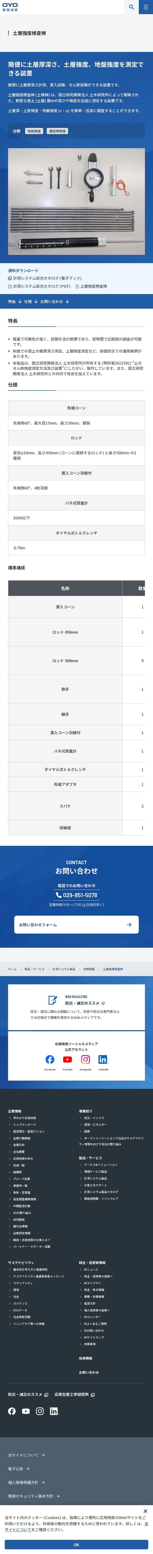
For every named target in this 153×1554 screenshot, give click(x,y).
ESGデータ (20, 1310)
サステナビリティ (21, 1262)
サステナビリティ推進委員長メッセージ (38, 1276)
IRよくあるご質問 (95, 1324)
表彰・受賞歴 (21, 1192)
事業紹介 (85, 1111)
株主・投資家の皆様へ (98, 1276)
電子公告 (15, 1468)
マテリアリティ (23, 1283)
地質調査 (34, 131)
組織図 (17, 1172)
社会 (16, 1296)
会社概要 (19, 1152)
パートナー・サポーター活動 (31, 1246)
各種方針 (19, 1145)
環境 (16, 1290)
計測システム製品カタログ (101, 1192)
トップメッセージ (24, 1124)
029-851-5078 (80, 895)
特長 (12, 301)
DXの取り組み (22, 1213)
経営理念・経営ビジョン (29, 1131)
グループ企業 (21, 1179)
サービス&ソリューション (101, 1164)
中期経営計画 (21, 1206)
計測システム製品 (95, 1178)
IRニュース (91, 1269)
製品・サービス (90, 1157)
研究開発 (19, 1219)
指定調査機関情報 (24, 1199)
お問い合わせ (51, 301)
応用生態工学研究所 (72, 1394)
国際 (87, 1131)
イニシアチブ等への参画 (29, 1324)
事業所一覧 (20, 1185)
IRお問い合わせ (94, 1330)
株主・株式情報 (94, 1290)
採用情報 (85, 1358)
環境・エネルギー (95, 1124)
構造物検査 (57, 131)
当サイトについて (23, 1455)
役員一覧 (19, 1165)
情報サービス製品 (95, 1171)
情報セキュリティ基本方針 (30, 1496)
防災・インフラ (94, 1118)
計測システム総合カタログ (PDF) (41, 286)
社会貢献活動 (21, 1317)
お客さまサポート (95, 1185)
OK (76, 1544)
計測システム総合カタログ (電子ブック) (47, 278)
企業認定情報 (21, 1233)
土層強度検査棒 (93, 286)
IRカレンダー (92, 1317)
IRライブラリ (92, 1283)
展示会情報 (20, 1226)
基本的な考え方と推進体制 (30, 1269)
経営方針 (90, 1303)
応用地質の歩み (23, 1158)
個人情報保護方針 (23, 1482)
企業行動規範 (21, 1138)
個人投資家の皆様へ (97, 1310)
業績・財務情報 (94, 1296)
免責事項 (90, 1344)
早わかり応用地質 (24, 1118)
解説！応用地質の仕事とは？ (31, 1240)
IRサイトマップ (94, 1337)
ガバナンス (20, 1303)
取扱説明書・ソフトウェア (101, 1198)
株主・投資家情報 (92, 1262)
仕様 (28, 301)
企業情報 (14, 1111)
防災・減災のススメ (82, 1003)
